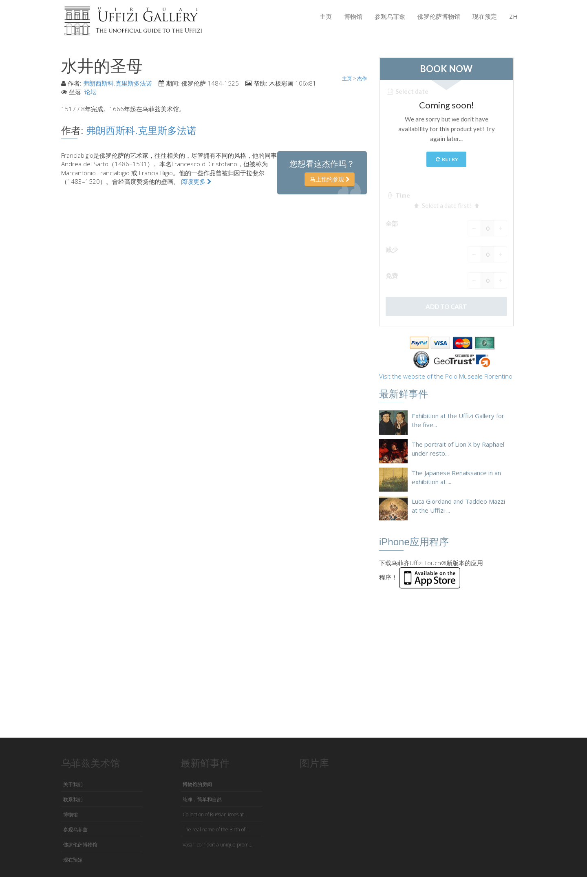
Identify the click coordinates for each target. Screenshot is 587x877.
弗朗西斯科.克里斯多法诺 (117, 83)
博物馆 (353, 16)
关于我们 (73, 784)
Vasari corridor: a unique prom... (217, 844)
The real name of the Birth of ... (216, 829)
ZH (513, 16)
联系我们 (73, 799)
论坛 (90, 92)
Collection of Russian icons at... (215, 814)
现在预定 (484, 16)
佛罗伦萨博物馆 (438, 16)
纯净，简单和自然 (202, 799)
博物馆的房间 (197, 784)
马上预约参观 (329, 179)
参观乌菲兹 (390, 16)
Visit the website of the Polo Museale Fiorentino (445, 376)
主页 (326, 16)
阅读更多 (196, 181)
